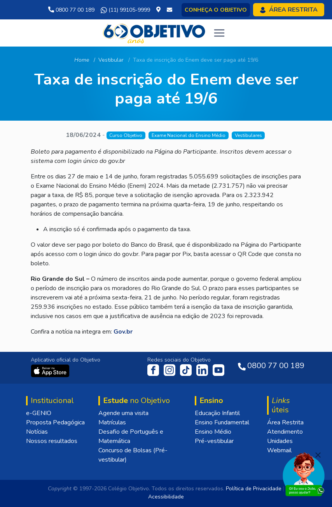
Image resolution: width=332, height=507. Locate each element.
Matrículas (112, 422)
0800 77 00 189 (71, 10)
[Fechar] (318, 455)
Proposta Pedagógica (55, 422)
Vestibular (111, 60)
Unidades (280, 441)
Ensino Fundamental (222, 422)
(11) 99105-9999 (125, 10)
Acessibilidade (166, 496)
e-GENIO (38, 413)
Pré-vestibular (214, 441)
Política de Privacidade (253, 488)
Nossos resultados (51, 441)
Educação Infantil (217, 413)
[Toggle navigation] (219, 33)
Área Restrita (285, 422)
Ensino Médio (213, 431)
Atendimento (285, 431)
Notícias (37, 431)
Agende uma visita (123, 413)
